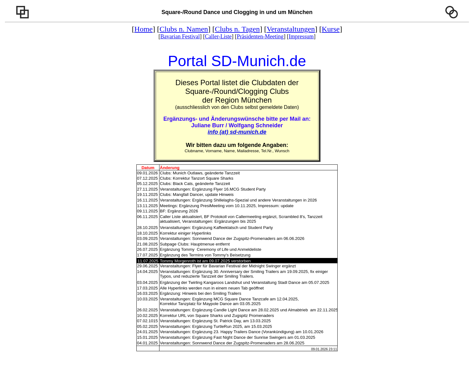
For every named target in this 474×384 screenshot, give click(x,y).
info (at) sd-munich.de (237, 132)
